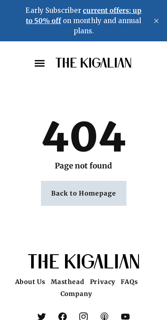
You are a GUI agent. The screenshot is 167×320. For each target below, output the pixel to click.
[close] (156, 21)
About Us (30, 282)
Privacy (103, 282)
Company (77, 294)
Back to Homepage (83, 193)
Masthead (67, 282)
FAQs (129, 282)
